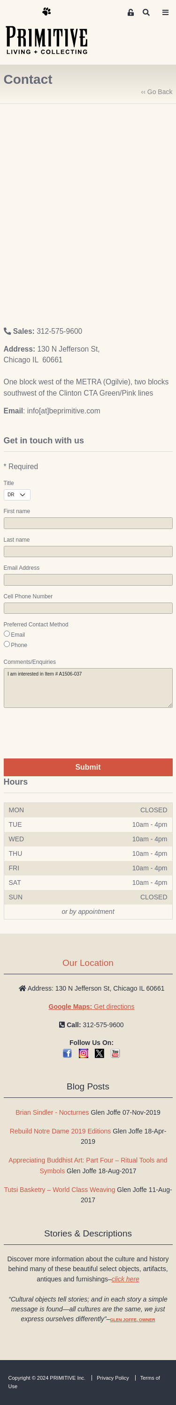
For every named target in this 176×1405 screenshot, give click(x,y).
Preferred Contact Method (36, 624)
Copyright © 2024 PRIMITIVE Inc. (47, 1378)
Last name (17, 540)
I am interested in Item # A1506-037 (88, 688)
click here (125, 1279)
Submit (87, 767)
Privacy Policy (113, 1378)
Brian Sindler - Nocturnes (52, 1112)
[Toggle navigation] (166, 12)
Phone (19, 645)
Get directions (92, 1006)
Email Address (22, 568)
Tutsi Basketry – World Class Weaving (59, 1189)
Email (18, 635)
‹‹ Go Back (157, 92)
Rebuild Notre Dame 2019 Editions (60, 1131)
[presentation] (75, 733)
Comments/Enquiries (30, 662)
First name (17, 511)
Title (9, 483)
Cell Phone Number (28, 596)
